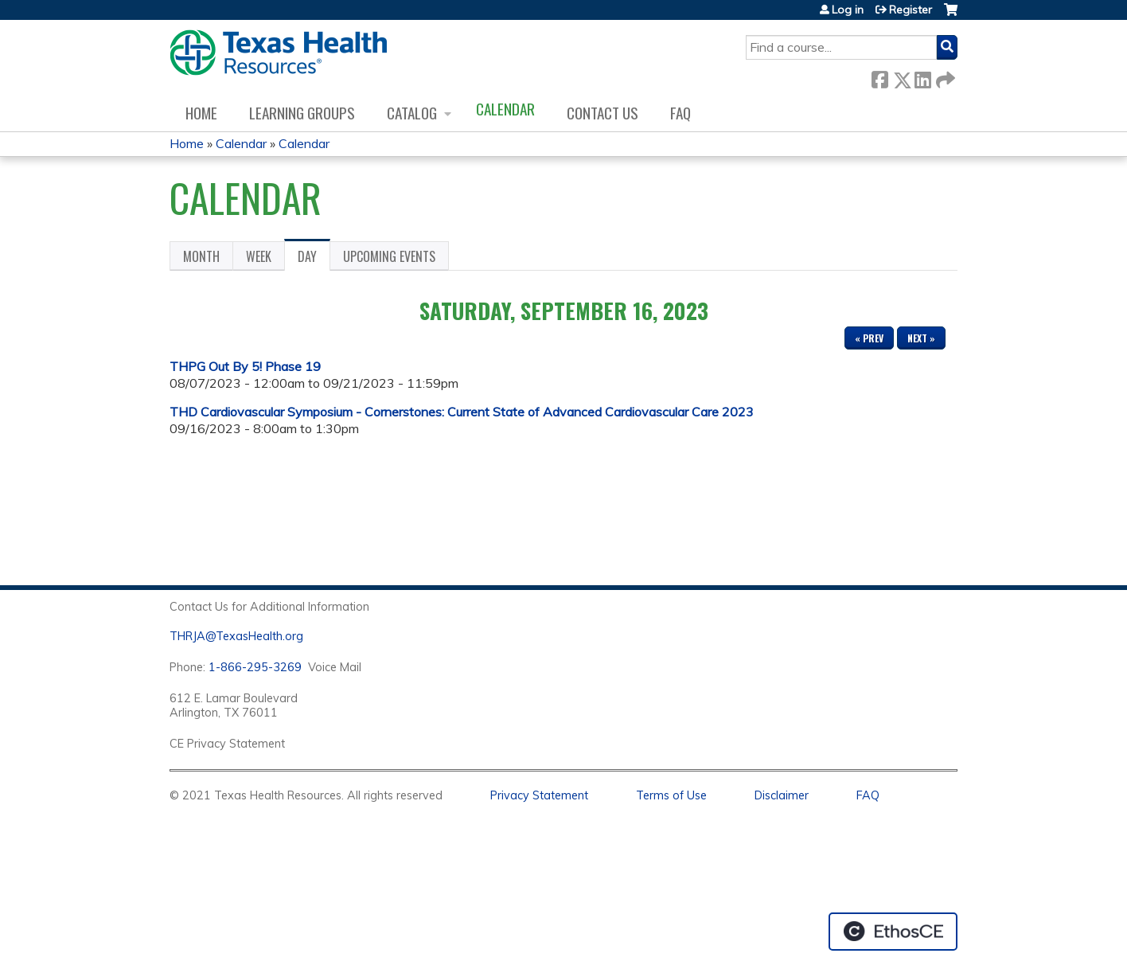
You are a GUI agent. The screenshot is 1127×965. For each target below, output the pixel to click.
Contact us (602, 112)
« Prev (869, 338)
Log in (848, 9)
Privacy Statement (539, 795)
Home (201, 112)
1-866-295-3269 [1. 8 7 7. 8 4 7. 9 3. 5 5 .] (255, 667)
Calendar (505, 108)
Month (201, 256)
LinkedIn (922, 77)
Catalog (412, 112)
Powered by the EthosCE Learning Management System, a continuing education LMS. (893, 931)
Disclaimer (782, 795)
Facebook (879, 77)
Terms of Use (671, 795)
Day (314, 259)
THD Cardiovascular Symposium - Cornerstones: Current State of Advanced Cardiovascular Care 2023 (462, 412)
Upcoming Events (389, 256)
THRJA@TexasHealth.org (236, 636)
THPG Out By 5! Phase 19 (245, 366)
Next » (921, 338)
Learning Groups (302, 112)
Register (910, 9)
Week (258, 256)
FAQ (680, 112)
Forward (944, 77)
